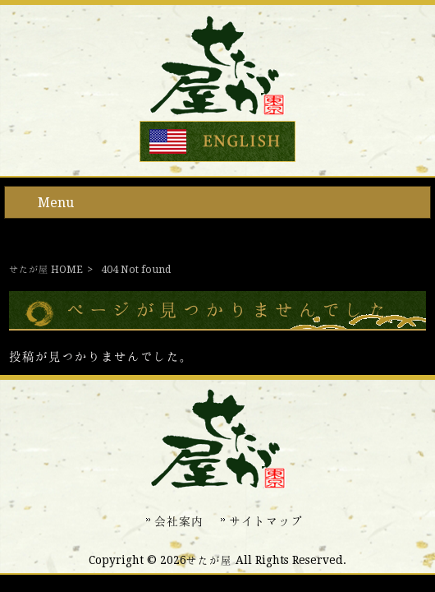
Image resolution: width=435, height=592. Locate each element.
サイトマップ (266, 521)
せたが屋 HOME (46, 269)
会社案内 (179, 521)
